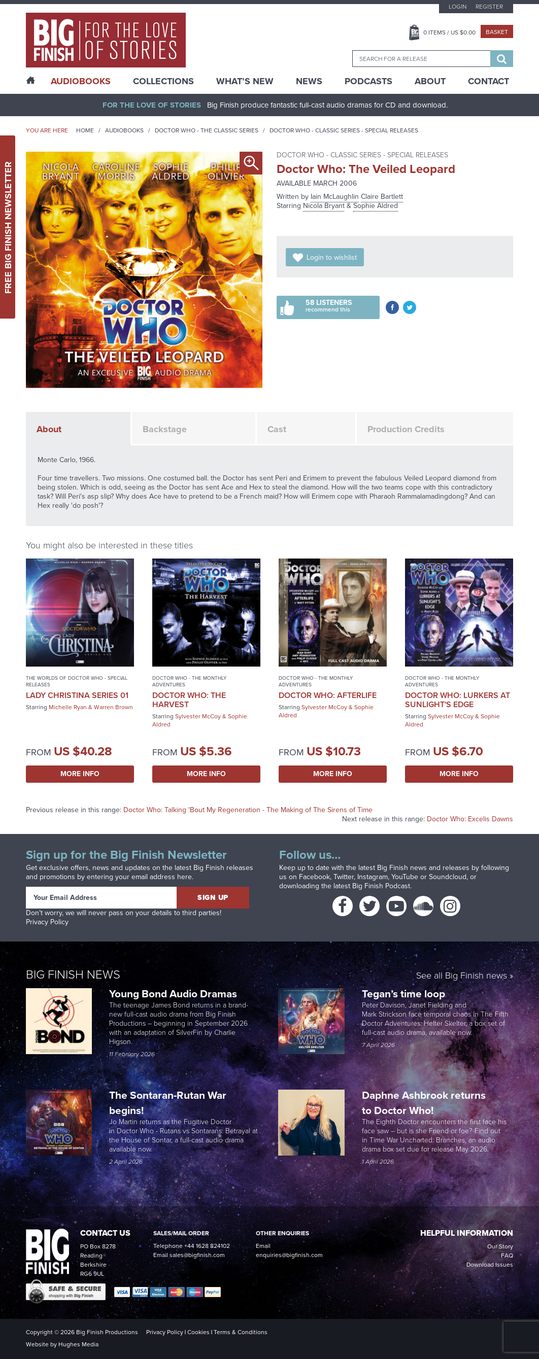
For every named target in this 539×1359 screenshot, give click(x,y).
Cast (276, 429)
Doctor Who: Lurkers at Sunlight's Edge (457, 699)
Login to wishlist (332, 257)
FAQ (507, 1255)
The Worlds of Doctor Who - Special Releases (76, 681)
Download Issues (489, 1264)
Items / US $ (449, 32)
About (430, 81)
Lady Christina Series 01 (77, 695)
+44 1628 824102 (207, 1245)
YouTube (404, 877)
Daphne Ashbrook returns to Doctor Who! (424, 1102)
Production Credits (406, 429)
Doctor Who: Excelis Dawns (470, 819)
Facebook (314, 877)
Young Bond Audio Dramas (174, 993)
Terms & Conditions (240, 1332)
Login (457, 7)
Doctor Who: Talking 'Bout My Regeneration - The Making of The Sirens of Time (248, 810)
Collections (163, 81)
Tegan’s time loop (405, 993)
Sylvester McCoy (198, 716)
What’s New (245, 81)
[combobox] (421, 58)
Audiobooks (124, 130)
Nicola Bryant (324, 205)
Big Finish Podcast (381, 886)
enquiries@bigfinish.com (289, 1255)
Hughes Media (78, 1344)
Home (85, 130)
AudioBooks (81, 81)
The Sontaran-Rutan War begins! (167, 1102)
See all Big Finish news (461, 976)
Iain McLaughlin (335, 196)
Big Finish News (73, 974)
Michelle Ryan (68, 707)
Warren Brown (113, 707)
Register (489, 7)
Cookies (198, 1332)
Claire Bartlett (382, 196)
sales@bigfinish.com (197, 1255)
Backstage (165, 429)
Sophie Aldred (375, 205)
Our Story (500, 1246)
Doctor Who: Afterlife (328, 695)
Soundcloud (447, 877)
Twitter (343, 877)
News (309, 81)
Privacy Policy (47, 922)
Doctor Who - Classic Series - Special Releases (344, 130)
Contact (488, 81)
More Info (79, 774)
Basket (497, 32)
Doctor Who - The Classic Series (206, 130)
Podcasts (368, 81)
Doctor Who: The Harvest (189, 699)
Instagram (372, 877)
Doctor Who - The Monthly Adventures (189, 681)
